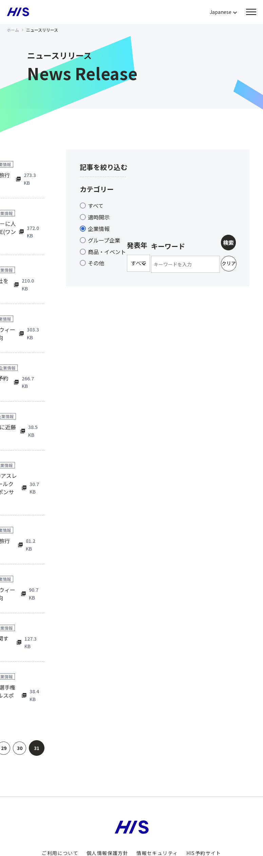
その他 (96, 263)
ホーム (13, 30)
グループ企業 (104, 240)
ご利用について (60, 820)
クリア (229, 263)
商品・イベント (107, 252)
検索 (228, 242)
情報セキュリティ (157, 820)
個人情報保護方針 (107, 820)
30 (18, 715)
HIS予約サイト (203, 820)
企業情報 (99, 229)
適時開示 (99, 217)
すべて (96, 205)
